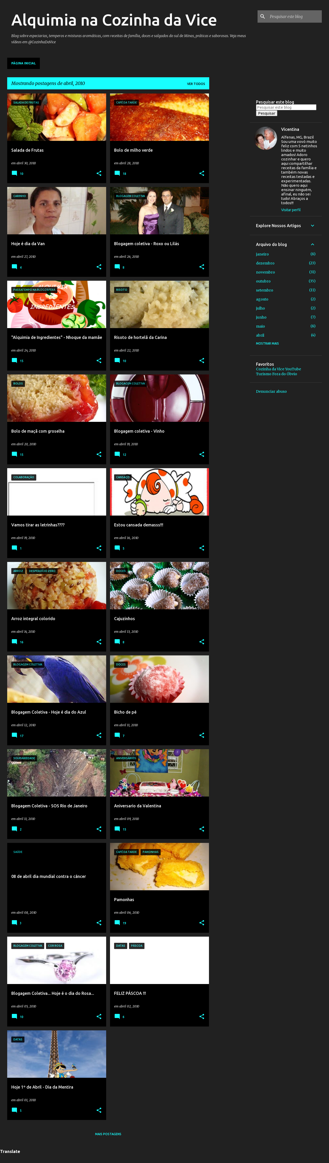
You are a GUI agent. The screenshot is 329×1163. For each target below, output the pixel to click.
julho (260, 308)
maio (260, 326)
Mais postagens (108, 1134)
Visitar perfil (291, 210)
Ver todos (196, 83)
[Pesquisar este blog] (295, 16)
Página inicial (23, 63)
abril (260, 335)
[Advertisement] (229, 170)
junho (261, 317)
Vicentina (290, 129)
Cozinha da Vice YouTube (278, 369)
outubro (263, 281)
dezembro (265, 263)
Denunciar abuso (271, 391)
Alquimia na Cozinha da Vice (114, 20)
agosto (262, 299)
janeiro (262, 254)
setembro (264, 290)
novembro (265, 272)
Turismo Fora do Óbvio (276, 374)
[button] (99, 173)
